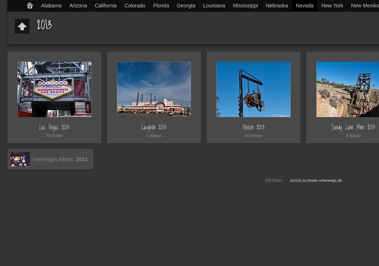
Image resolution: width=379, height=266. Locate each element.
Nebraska (277, 5)
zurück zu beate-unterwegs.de (316, 180)
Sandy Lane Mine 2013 (353, 127)
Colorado (134, 5)
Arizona (78, 5)
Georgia (186, 5)
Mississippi (245, 5)
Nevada (304, 5)
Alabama (51, 5)
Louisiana (214, 5)
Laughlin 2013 (154, 127)
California (106, 5)
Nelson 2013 (254, 127)
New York (332, 5)
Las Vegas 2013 (54, 127)
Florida (161, 5)
